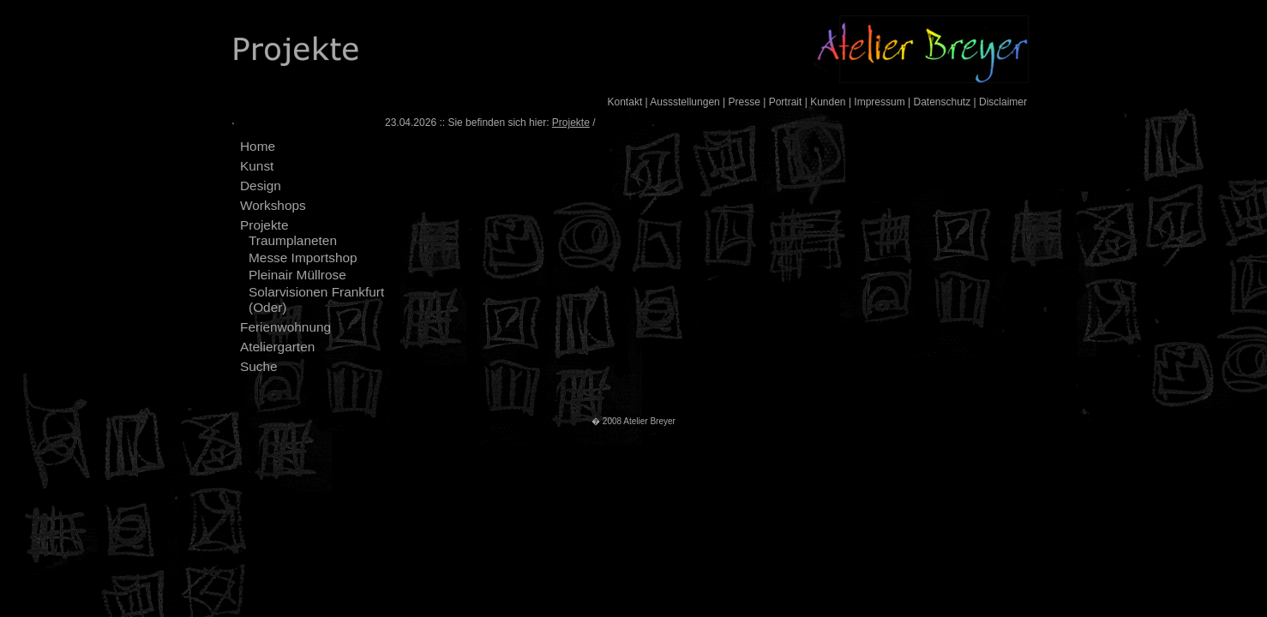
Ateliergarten (277, 346)
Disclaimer (1003, 102)
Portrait (785, 102)
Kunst (256, 166)
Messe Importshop (303, 257)
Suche (259, 366)
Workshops (273, 205)
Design (260, 185)
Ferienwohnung (285, 327)
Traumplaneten (293, 240)
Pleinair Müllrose (297, 274)
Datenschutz (941, 102)
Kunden (827, 102)
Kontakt (625, 102)
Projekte (264, 225)
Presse (744, 102)
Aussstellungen (684, 102)
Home (257, 146)
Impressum (879, 102)
